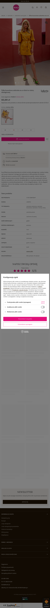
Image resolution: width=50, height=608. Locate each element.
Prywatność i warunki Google (20, 290)
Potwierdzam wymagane (25, 324)
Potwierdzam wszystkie (25, 319)
